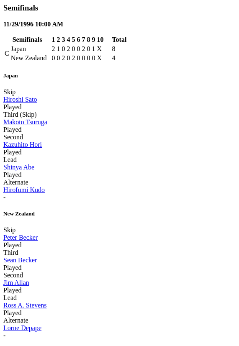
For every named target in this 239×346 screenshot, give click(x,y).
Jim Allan (16, 282)
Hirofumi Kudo (24, 189)
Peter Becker (20, 237)
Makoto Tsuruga (25, 122)
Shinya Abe (18, 167)
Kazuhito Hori (22, 144)
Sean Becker (20, 260)
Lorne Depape (22, 327)
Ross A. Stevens (25, 305)
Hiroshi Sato (20, 99)
